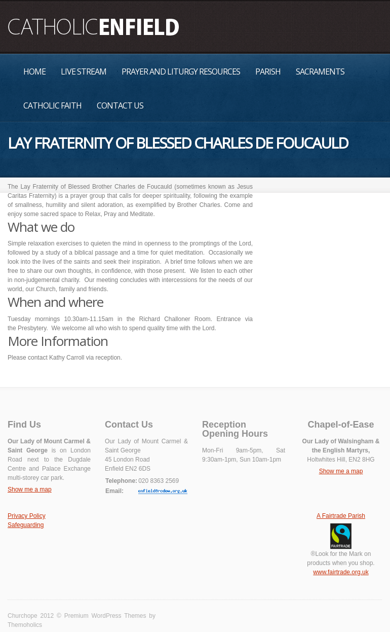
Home (34, 71)
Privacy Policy (27, 515)
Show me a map (30, 489)
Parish (268, 71)
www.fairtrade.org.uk (340, 572)
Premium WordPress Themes (105, 615)
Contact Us (120, 105)
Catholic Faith (52, 105)
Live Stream (83, 71)
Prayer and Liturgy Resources (181, 71)
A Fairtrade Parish (341, 515)
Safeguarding (26, 525)
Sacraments (320, 71)
